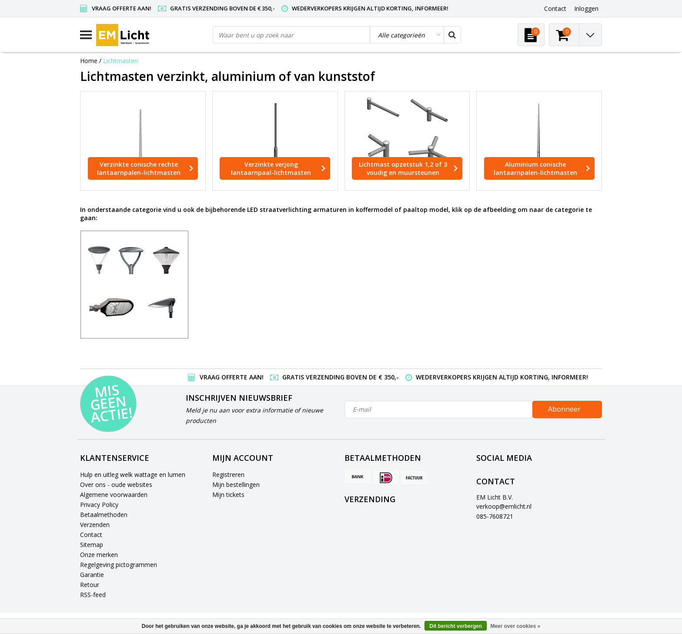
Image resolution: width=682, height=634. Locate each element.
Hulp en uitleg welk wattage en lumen (132, 474)
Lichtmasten (120, 61)
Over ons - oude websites (116, 484)
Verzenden (95, 524)
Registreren (228, 474)
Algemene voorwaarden (113, 494)
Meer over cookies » (515, 626)
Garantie (92, 574)
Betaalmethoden (103, 514)
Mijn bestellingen (236, 484)
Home (88, 61)
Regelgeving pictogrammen (118, 564)
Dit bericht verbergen (455, 626)
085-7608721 (494, 516)
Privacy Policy (99, 504)
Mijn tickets (228, 494)
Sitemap (91, 544)
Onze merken (99, 554)
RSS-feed (93, 594)
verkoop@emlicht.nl (504, 506)
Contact (91, 534)
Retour (89, 584)
